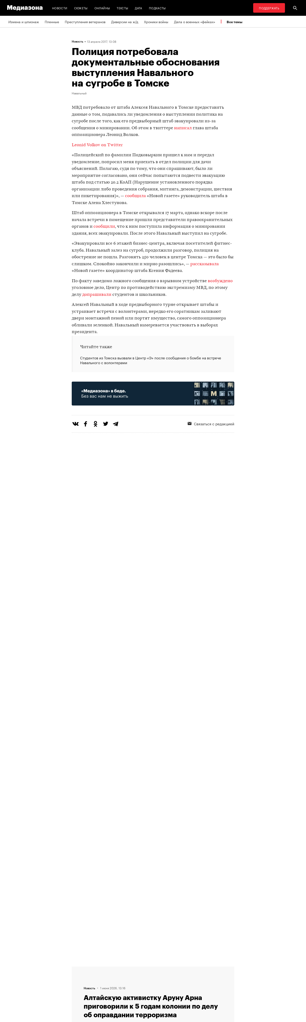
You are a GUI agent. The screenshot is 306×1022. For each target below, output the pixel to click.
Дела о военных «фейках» (194, 21)
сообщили (104, 227)
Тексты (122, 7)
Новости (59, 7)
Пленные (52, 21)
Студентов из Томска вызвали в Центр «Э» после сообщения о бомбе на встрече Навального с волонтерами (150, 360)
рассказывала (204, 264)
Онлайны (102, 7)
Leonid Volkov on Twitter (97, 145)
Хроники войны (156, 21)
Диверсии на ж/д (124, 21)
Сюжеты (81, 7)
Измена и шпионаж (23, 21)
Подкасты (157, 7)
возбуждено (220, 281)
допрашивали (96, 295)
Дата (138, 7)
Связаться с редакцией (211, 423)
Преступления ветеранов (85, 21)
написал (183, 128)
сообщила (135, 196)
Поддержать (269, 7)
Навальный (79, 93)
